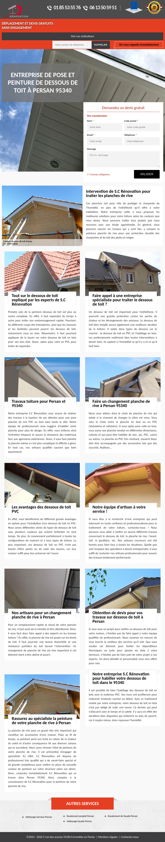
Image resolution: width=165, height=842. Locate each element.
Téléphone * (130, 135)
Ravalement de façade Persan (123, 816)
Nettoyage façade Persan (79, 821)
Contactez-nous (130, 837)
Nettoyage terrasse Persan (38, 817)
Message (91, 149)
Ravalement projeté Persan (80, 816)
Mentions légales (108, 837)
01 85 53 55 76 (64, 7)
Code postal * (131, 120)
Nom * (90, 120)
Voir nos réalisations (82, 36)
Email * (90, 135)
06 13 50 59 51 (100, 7)
